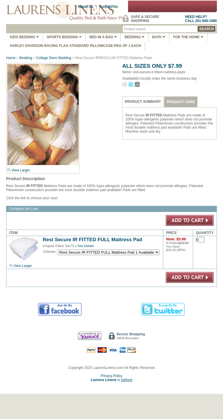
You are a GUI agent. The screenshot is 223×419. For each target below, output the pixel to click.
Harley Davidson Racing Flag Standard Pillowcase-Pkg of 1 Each (75, 46)
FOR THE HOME (188, 37)
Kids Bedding (24, 37)
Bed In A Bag (103, 37)
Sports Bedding (64, 37)
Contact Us (109, 7)
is (111, 380)
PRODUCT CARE (181, 102)
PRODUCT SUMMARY (143, 102)
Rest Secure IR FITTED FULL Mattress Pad (92, 239)
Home (10, 58)
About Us (85, 7)
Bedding (134, 37)
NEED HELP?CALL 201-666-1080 (201, 19)
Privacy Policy (112, 376)
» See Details (84, 246)
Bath (158, 37)
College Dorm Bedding (53, 58)
